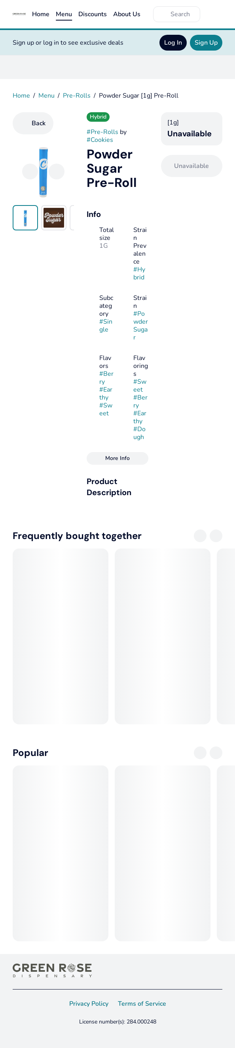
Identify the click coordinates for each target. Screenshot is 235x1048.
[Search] (183, 14)
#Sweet (105, 409)
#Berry (106, 378)
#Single (105, 325)
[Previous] (30, 171)
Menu (64, 14)
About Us (126, 14)
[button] (117, 486)
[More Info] (117, 458)
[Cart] (214, 14)
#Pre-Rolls (102, 132)
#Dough (139, 433)
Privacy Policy (88, 1003)
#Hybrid (139, 273)
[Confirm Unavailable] (191, 166)
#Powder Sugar (140, 325)
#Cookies (100, 140)
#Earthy (105, 393)
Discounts (92, 14)
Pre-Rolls (77, 95)
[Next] (56, 171)
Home (40, 14)
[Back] (33, 123)
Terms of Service (142, 1003)
